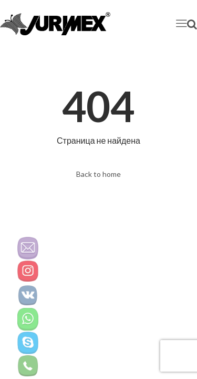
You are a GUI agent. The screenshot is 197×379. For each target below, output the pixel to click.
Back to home (98, 173)
